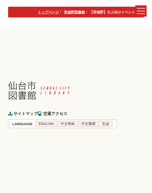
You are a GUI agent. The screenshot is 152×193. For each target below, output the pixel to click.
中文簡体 (68, 124)
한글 (105, 124)
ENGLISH (46, 124)
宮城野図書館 (74, 12)
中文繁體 (88, 124)
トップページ (48, 12)
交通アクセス (55, 113)
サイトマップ (25, 113)
